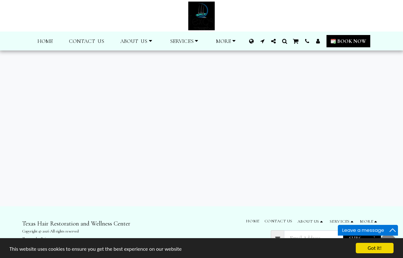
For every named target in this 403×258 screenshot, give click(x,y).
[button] (137, 41)
